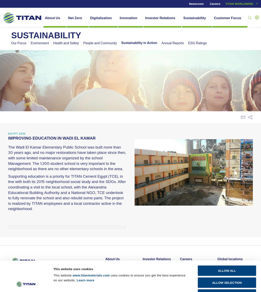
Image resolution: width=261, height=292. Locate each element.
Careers (215, 4)
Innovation (128, 17)
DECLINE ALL (227, 266)
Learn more (85, 251)
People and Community (100, 43)
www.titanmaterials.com (91, 247)
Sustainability (194, 17)
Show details (213, 284)
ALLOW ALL (227, 242)
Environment (40, 43)
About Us (52, 17)
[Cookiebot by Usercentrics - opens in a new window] (26, 284)
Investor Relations (160, 17)
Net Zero (75, 17)
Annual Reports (172, 43)
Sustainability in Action (139, 43)
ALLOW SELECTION (227, 254)
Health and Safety (66, 43)
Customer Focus (227, 17)
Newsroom (196, 4)
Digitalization (101, 17)
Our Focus (18, 43)
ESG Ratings (197, 43)
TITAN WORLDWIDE (242, 4)
